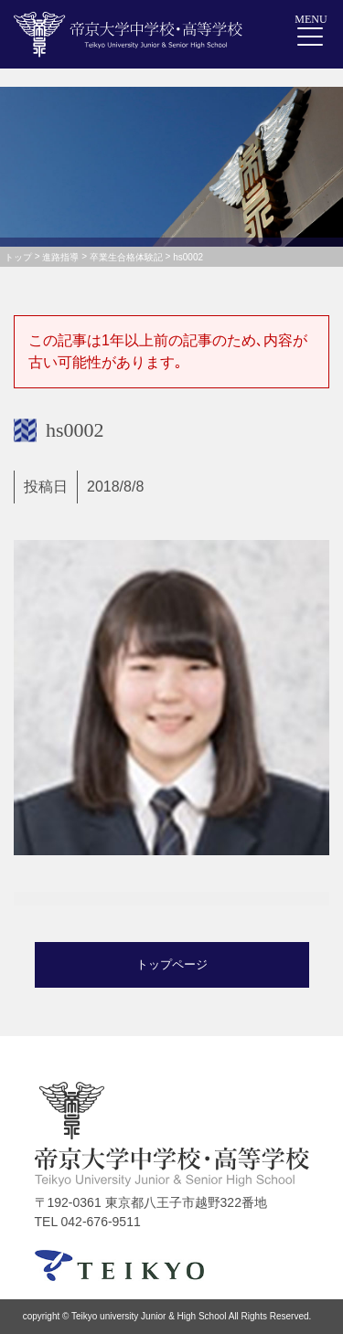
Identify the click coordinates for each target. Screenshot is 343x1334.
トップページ (172, 964)
